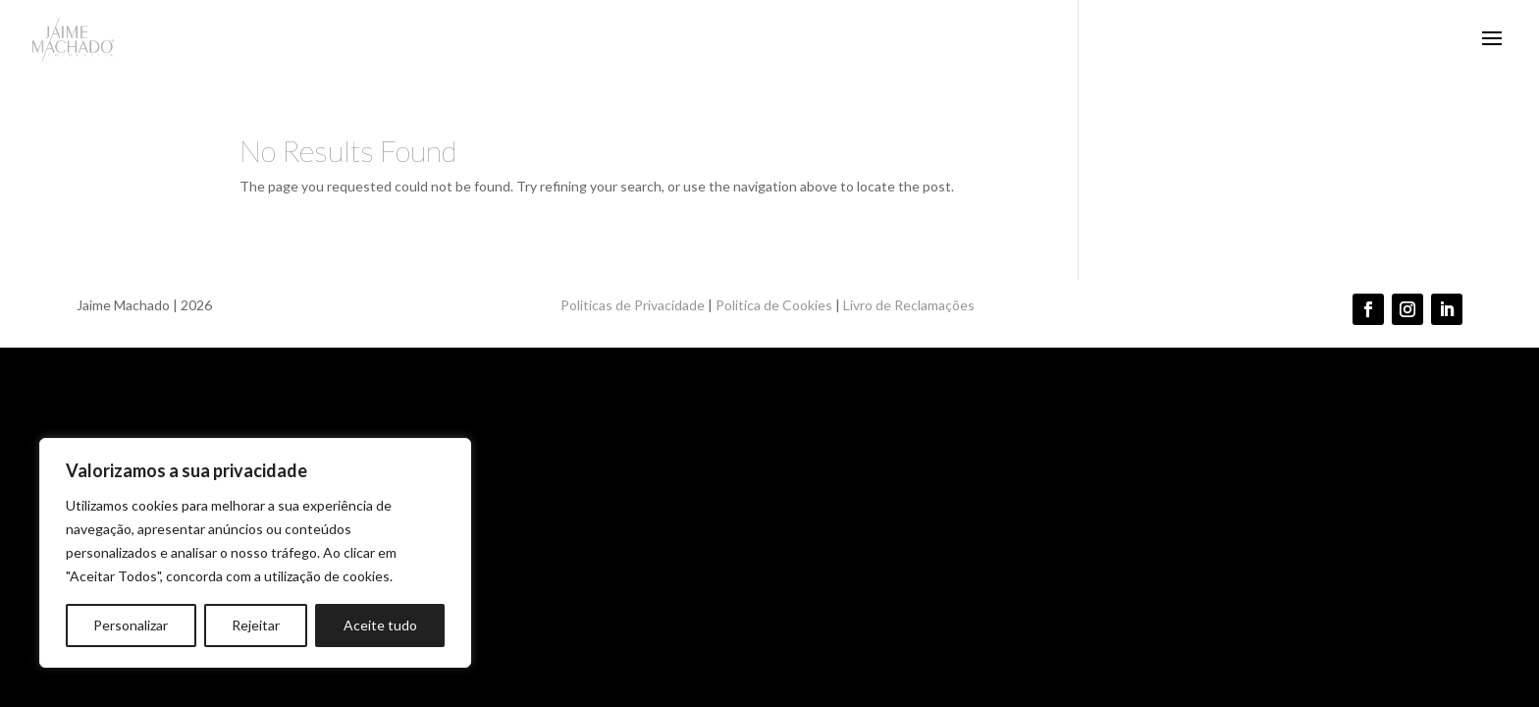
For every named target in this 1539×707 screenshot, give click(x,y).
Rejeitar (256, 625)
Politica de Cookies (774, 305)
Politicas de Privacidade (632, 305)
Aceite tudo (380, 625)
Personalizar (130, 625)
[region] (255, 553)
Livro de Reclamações (910, 305)
